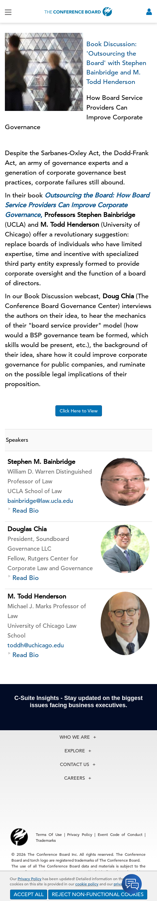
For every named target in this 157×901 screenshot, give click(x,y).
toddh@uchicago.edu (35, 645)
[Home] (78, 11)
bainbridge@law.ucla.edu (40, 500)
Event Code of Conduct (120, 834)
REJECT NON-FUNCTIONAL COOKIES (98, 894)
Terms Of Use (49, 834)
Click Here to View (79, 411)
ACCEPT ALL (29, 894)
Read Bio (25, 510)
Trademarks (46, 840)
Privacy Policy (29, 878)
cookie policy (86, 883)
